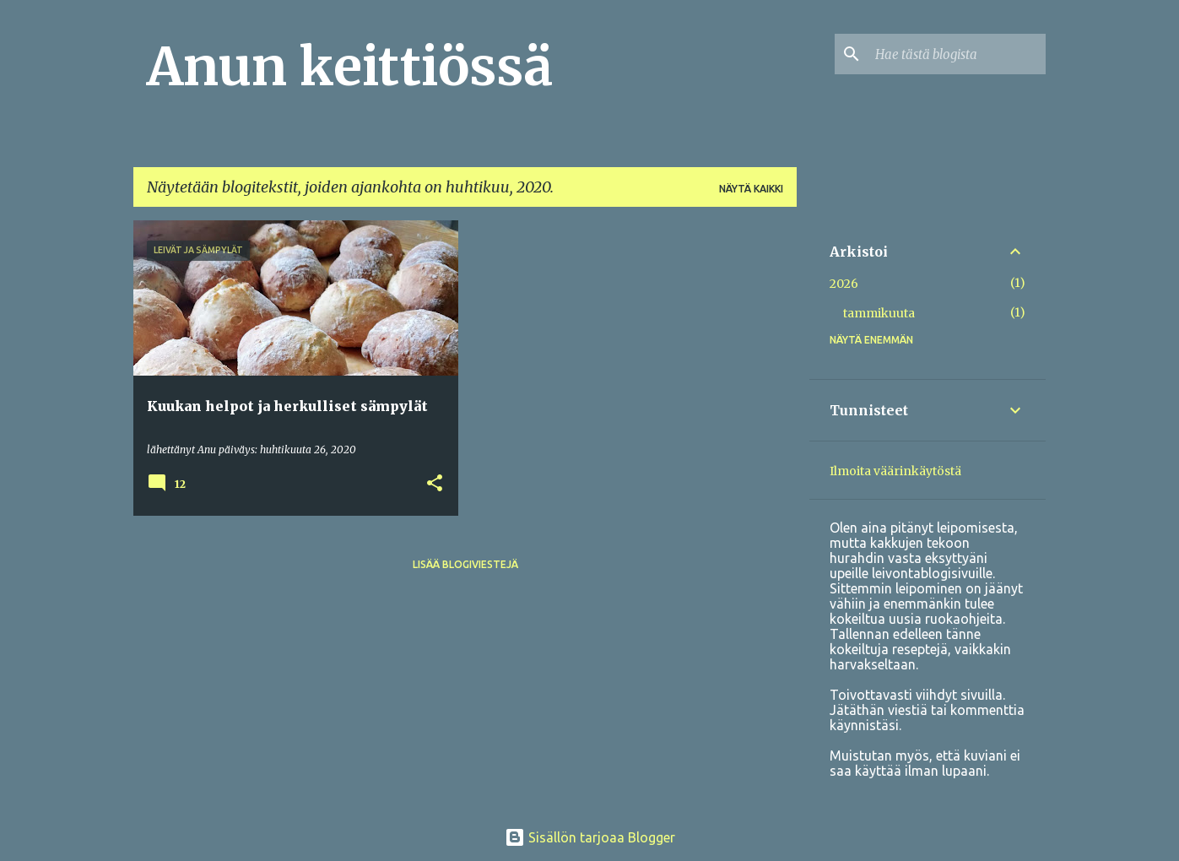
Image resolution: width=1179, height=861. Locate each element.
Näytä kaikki (751, 188)
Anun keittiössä (350, 67)
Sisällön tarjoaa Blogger (590, 837)
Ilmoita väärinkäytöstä (895, 471)
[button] (435, 484)
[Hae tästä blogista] (957, 54)
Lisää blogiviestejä (465, 564)
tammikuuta (879, 313)
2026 (844, 283)
